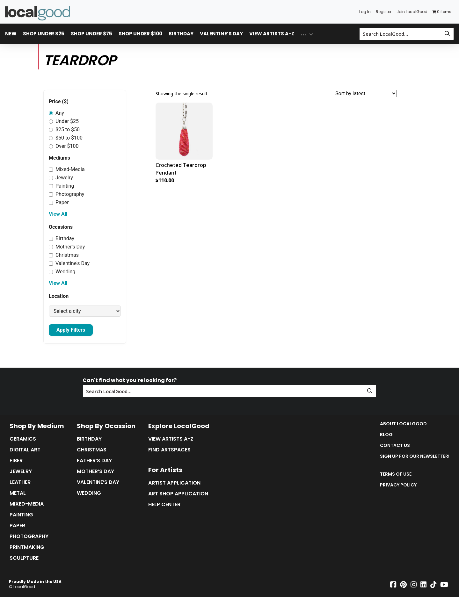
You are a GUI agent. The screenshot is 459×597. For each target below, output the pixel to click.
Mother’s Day (95, 471)
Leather (20, 482)
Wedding (62, 272)
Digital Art (25, 449)
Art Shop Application (178, 493)
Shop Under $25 (43, 33)
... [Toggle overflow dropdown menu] (303, 33)
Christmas (64, 255)
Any (56, 113)
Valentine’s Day (221, 33)
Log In (365, 11)
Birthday (181, 33)
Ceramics (23, 439)
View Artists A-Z (271, 33)
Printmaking (27, 547)
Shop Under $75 (91, 33)
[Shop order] (365, 93)
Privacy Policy (398, 484)
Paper (59, 202)
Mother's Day (67, 247)
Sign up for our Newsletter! (414, 456)
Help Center (164, 504)
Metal (18, 493)
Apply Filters (70, 330)
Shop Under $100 (140, 33)
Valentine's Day (69, 263)
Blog (386, 434)
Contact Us (395, 445)
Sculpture (24, 558)
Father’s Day (94, 460)
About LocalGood (403, 423)
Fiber (16, 460)
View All (58, 214)
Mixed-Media (67, 169)
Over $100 (64, 146)
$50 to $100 (66, 138)
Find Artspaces (169, 449)
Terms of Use (396, 474)
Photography (66, 194)
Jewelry (61, 178)
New (11, 33)
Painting (61, 186)
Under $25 (64, 121)
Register (383, 11)
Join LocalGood (412, 11)
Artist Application (174, 483)
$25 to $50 (64, 129)
